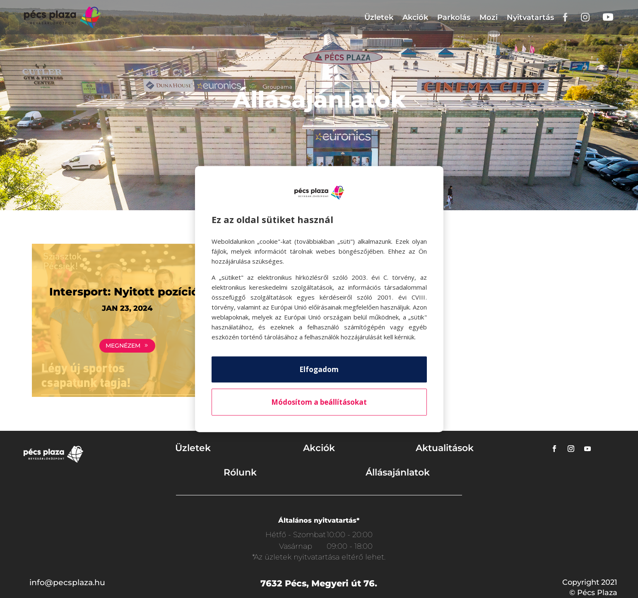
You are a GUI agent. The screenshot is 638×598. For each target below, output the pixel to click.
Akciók (415, 17)
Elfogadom (319, 369)
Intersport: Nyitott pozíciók (127, 291)
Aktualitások (445, 448)
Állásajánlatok (398, 472)
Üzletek (378, 17)
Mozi (488, 17)
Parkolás (453, 17)
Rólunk (240, 472)
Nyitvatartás (530, 17)
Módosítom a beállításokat (319, 402)
